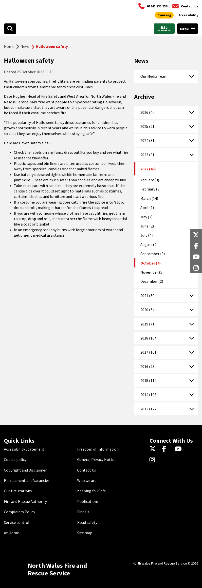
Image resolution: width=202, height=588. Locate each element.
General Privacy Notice (96, 459)
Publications (88, 501)
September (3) (152, 253)
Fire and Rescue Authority (25, 501)
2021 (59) (148, 295)
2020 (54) (148, 309)
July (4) (146, 235)
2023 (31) (148, 154)
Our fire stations (18, 490)
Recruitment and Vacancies (27, 480)
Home (9, 46)
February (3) (150, 189)
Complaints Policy (19, 511)
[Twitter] (153, 449)
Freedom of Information (98, 449)
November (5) (152, 272)
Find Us (83, 511)
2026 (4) (147, 112)
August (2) (149, 244)
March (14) (149, 198)
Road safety (87, 522)
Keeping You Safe (91, 490)
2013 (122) (149, 408)
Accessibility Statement (24, 449)
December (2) (151, 281)
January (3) (149, 179)
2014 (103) (149, 394)
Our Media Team (153, 76)
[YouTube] (179, 449)
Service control (16, 522)
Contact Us (86, 470)
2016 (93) (148, 366)
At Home (11, 532)
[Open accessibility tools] (188, 15)
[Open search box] (10, 28)
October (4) (150, 263)
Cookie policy (15, 459)
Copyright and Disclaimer (25, 470)
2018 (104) (149, 338)
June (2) (147, 226)
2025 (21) (148, 126)
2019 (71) (148, 324)
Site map (84, 532)
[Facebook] (166, 449)
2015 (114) (149, 380)
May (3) (146, 216)
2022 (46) (148, 168)
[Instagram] (153, 459)
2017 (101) (149, 352)
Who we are (86, 480)
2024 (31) (148, 140)
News (25, 46)
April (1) (147, 207)
